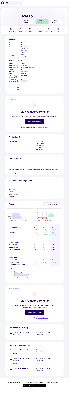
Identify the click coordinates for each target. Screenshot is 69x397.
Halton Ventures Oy (14, 194)
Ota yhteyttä (49, 2)
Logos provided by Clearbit (34, 389)
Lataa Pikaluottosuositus (52, 204)
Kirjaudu (58, 2)
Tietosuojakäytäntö (52, 389)
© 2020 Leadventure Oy (15, 389)
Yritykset (41, 2)
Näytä (23, 81)
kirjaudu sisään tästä (42, 127)
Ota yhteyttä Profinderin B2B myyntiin (34, 392)
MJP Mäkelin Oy (14, 189)
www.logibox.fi (24, 71)
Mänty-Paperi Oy (14, 184)
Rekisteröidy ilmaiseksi (34, 121)
